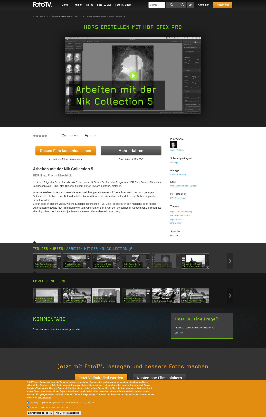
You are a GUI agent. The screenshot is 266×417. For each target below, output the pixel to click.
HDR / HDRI (175, 223)
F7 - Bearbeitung (177, 198)
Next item (230, 261)
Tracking (34, 402)
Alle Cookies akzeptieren (68, 413)
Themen (77, 4)
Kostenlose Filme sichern (159, 378)
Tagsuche (190, 5)
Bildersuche (182, 5)
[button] (133, 76)
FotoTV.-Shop (123, 4)
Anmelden (203, 4)
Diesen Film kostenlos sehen (65, 151)
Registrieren (223, 4)
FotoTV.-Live (104, 4)
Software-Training (178, 175)
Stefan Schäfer (177, 150)
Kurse (89, 4)
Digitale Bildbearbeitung (64, 16)
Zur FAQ (179, 333)
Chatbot (33, 407)
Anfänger (174, 162)
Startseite (39, 16)
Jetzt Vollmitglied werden (101, 378)
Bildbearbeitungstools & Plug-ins (102, 16)
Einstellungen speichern (40, 413)
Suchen (172, 5)
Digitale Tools (176, 219)
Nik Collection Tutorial (180, 215)
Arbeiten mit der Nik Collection (96, 249)
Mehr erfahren (130, 151)
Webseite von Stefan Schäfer (183, 186)
